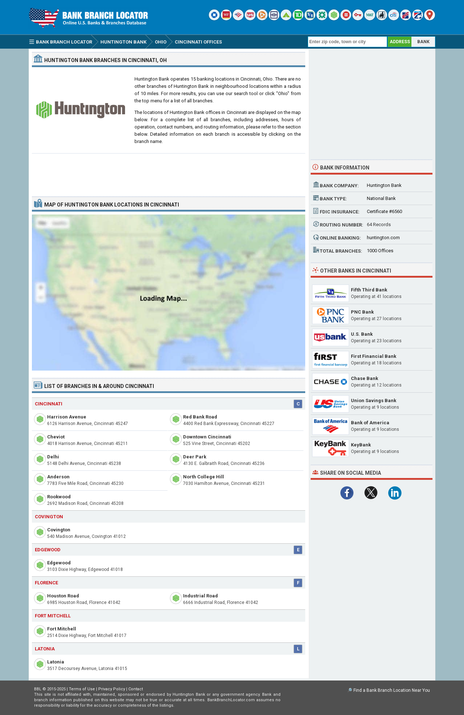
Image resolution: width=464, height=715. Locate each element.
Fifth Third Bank (369, 290)
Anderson (58, 476)
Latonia (55, 662)
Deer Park (194, 456)
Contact (135, 689)
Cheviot (56, 437)
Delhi (53, 456)
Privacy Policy (111, 689)
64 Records (379, 224)
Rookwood (59, 496)
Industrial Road (200, 595)
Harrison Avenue (66, 417)
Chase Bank (364, 378)
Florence (46, 582)
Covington (58, 529)
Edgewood (59, 562)
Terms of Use (82, 689)
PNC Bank (362, 312)
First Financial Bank (373, 356)
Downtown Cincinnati (207, 437)
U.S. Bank (362, 334)
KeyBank (361, 445)
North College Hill (203, 476)
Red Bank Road (200, 417)
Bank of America (370, 422)
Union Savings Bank (373, 400)
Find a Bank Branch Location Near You (391, 690)
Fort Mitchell (61, 629)
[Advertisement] (168, 172)
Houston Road (63, 595)
